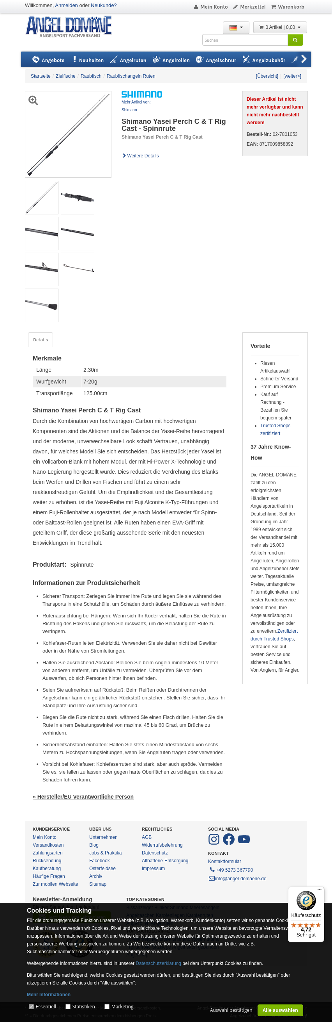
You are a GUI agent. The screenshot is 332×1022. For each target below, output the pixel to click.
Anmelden (66, 5)
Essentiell (45, 1006)
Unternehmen (103, 837)
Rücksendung (47, 860)
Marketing (122, 1006)
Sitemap (97, 884)
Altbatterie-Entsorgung (165, 860)
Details (40, 339)
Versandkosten (48, 845)
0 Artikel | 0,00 (280, 27)
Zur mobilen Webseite (55, 884)
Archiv (95, 876)
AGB (147, 837)
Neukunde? (104, 5)
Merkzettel (249, 7)
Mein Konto (210, 7)
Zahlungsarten (48, 853)
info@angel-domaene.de (237, 878)
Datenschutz (155, 853)
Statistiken (83, 1006)
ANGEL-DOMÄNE (72, 27)
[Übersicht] (267, 76)
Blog (94, 845)
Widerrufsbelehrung (162, 845)
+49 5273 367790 (231, 869)
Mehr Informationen (49, 994)
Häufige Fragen (49, 876)
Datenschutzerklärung (158, 963)
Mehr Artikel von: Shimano (136, 106)
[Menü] (319, 891)
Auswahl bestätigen (231, 1010)
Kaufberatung (47, 868)
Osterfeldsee (102, 868)
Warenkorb (287, 7)
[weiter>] (292, 76)
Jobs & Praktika (105, 853)
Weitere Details (140, 156)
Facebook (99, 860)
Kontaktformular (224, 861)
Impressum (153, 868)
